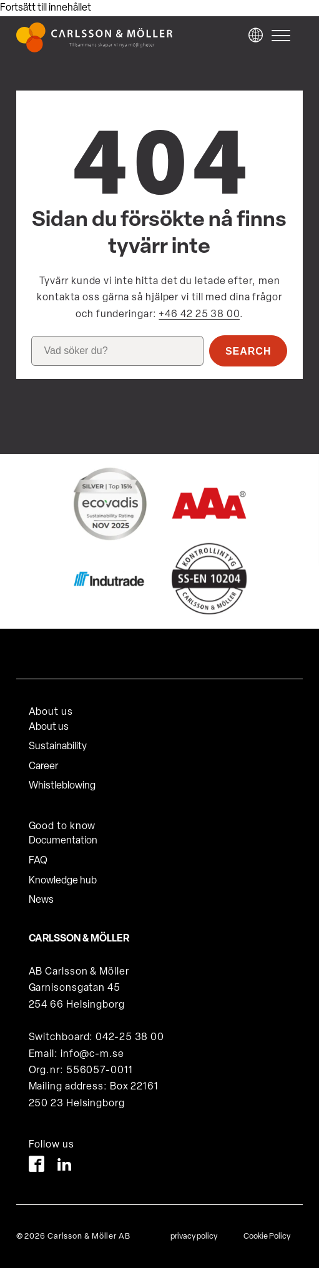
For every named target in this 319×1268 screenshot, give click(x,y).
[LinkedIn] (64, 1166)
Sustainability (58, 747)
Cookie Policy (266, 1236)
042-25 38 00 (130, 1038)
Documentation (63, 841)
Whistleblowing (62, 786)
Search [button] (248, 351)
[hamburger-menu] (284, 35)
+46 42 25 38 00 (199, 315)
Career (43, 767)
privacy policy (193, 1236)
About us (49, 727)
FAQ (38, 861)
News (41, 900)
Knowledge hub (63, 881)
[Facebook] (36, 1166)
